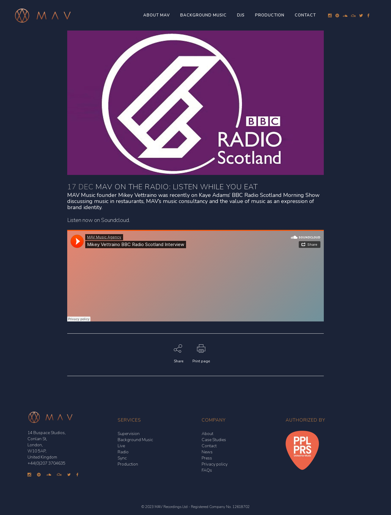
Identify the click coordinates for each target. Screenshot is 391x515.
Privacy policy (215, 464)
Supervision (129, 434)
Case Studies (214, 440)
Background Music (135, 440)
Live (121, 446)
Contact (209, 446)
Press (207, 458)
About (207, 434)
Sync (122, 458)
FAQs (207, 470)
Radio (123, 452)
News (207, 452)
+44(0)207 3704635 (46, 463)
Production (128, 464)
